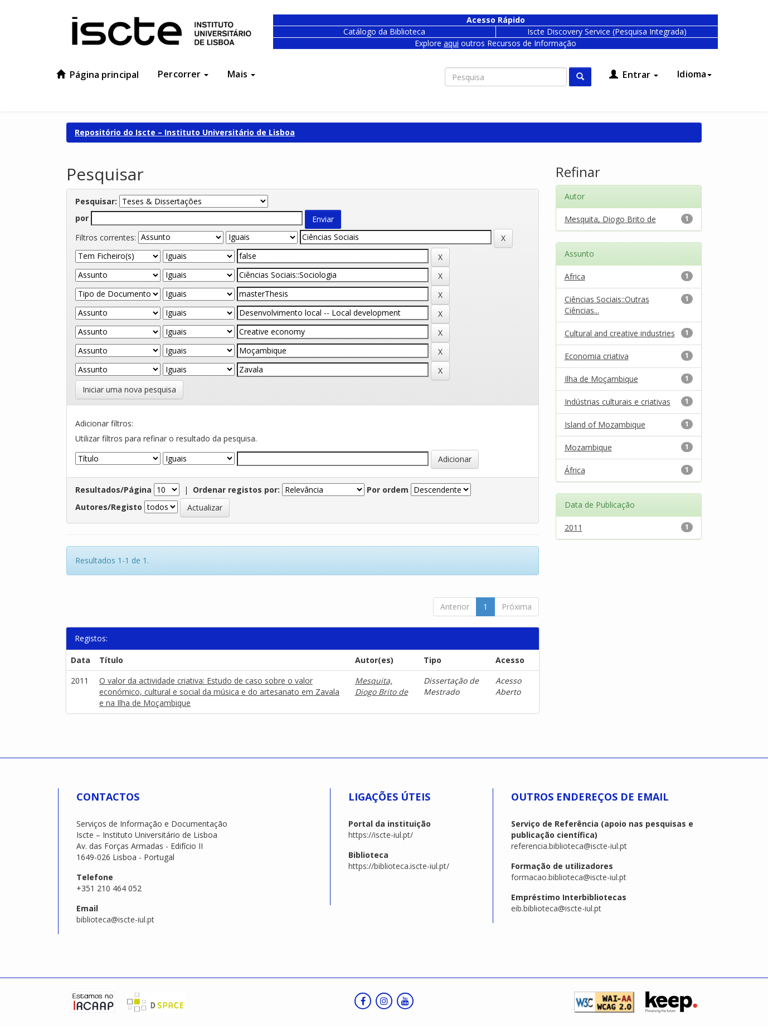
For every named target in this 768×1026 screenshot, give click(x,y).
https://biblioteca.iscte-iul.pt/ (398, 866)
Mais (241, 74)
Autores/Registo (108, 507)
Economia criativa (597, 356)
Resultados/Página (113, 489)
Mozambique (588, 447)
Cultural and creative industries (620, 333)
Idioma (694, 74)
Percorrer (183, 74)
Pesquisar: (96, 201)
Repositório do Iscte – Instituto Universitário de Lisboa (185, 132)
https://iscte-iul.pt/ (380, 834)
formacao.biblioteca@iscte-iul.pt (568, 877)
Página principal (97, 74)
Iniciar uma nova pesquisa (129, 389)
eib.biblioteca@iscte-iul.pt (556, 908)
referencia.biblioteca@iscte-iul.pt (569, 846)
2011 (573, 527)
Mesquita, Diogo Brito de (381, 686)
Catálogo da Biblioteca (384, 31)
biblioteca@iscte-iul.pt (115, 919)
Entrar (633, 74)
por (82, 218)
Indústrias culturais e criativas (617, 401)
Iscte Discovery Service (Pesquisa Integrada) (607, 31)
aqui (451, 43)
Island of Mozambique (605, 424)
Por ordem (388, 489)
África (575, 470)
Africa (575, 276)
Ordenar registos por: (236, 489)
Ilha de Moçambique (601, 379)
